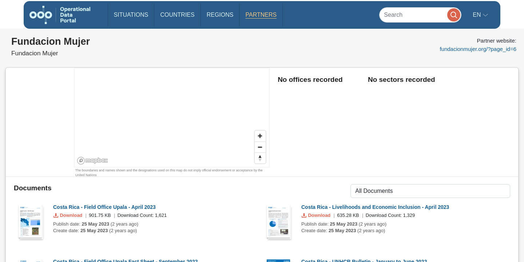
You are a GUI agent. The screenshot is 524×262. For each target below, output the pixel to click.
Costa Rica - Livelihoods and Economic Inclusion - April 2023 (375, 207)
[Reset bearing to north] (260, 157)
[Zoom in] (260, 136)
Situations (131, 15)
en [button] (478, 15)
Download (68, 215)
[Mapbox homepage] (92, 160)
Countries (177, 15)
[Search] (420, 14)
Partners (261, 15)
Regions (220, 15)
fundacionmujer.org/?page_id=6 (478, 49)
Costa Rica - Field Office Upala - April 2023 (104, 207)
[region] (172, 118)
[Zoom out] (260, 147)
